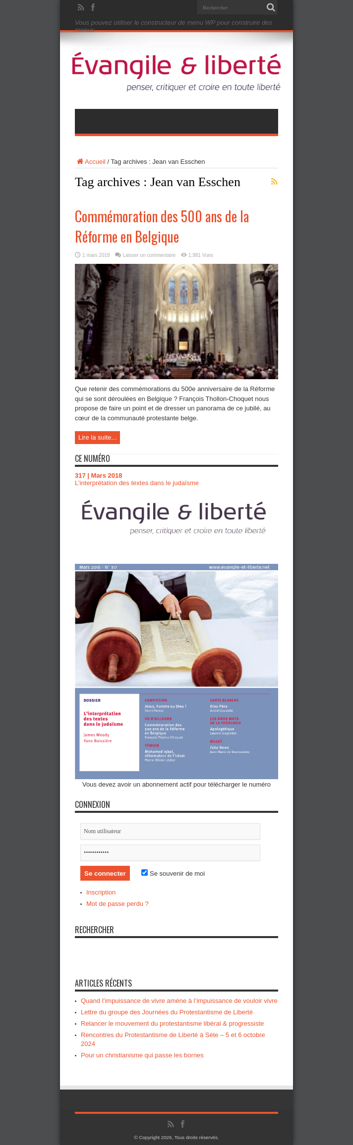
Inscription (101, 892)
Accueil (90, 161)
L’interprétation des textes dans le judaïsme (137, 483)
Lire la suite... (97, 437)
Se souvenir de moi (173, 873)
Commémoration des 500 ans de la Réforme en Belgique (162, 226)
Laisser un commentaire (149, 255)
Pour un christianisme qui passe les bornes (142, 1055)
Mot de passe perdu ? (117, 903)
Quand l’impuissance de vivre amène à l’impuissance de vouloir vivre (179, 1000)
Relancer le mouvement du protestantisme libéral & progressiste (172, 1023)
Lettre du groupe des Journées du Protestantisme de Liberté (167, 1012)
